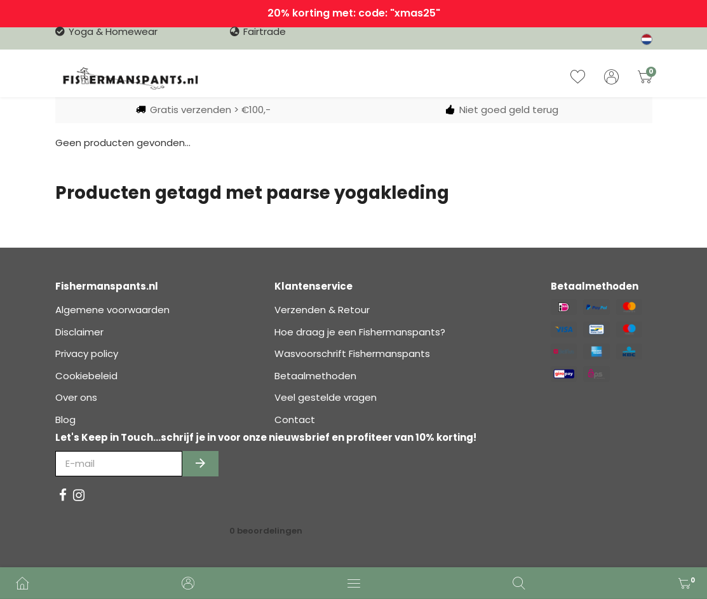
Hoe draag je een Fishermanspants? (359, 332)
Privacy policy (86, 353)
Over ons (76, 397)
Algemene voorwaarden (112, 309)
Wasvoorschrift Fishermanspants (352, 353)
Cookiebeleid (86, 375)
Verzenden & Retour (322, 309)
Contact (294, 419)
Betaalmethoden (315, 375)
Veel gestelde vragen (325, 397)
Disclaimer (79, 332)
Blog (65, 419)
